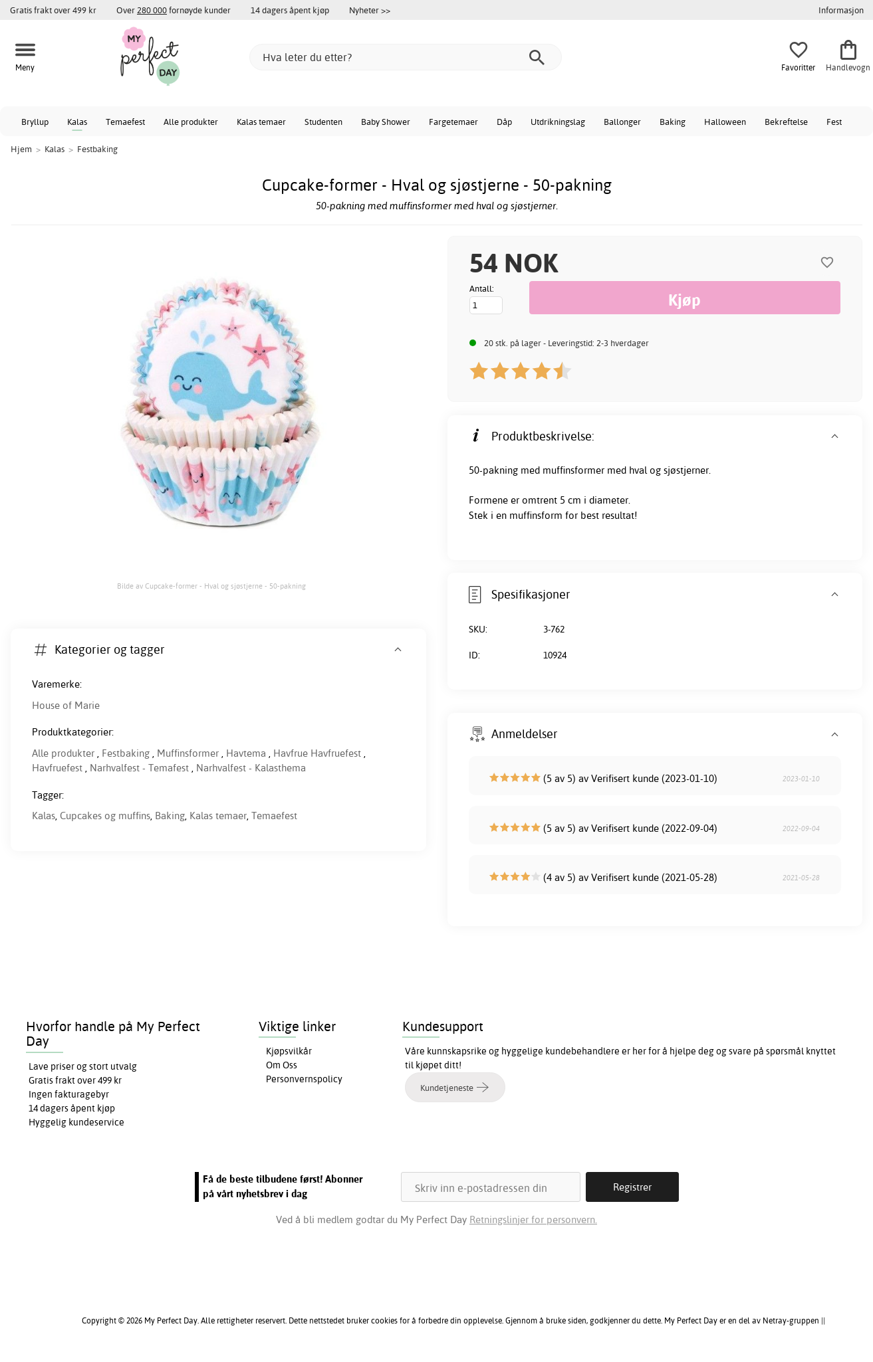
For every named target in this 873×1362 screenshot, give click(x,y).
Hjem (21, 149)
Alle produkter (191, 121)
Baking (673, 121)
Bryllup (35, 121)
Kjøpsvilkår (289, 1051)
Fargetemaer (453, 121)
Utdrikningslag (558, 121)
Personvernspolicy (304, 1079)
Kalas (77, 121)
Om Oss (281, 1065)
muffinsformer (573, 470)
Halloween (725, 121)
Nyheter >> (369, 10)
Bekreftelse (786, 121)
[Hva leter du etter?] (405, 57)
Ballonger (622, 121)
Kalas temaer (261, 121)
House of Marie (66, 705)
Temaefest (125, 121)
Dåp (504, 121)
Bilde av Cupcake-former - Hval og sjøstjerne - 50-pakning (211, 586)
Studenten (323, 121)
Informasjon (841, 10)
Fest (834, 121)
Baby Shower (385, 121)
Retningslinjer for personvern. (533, 1219)
